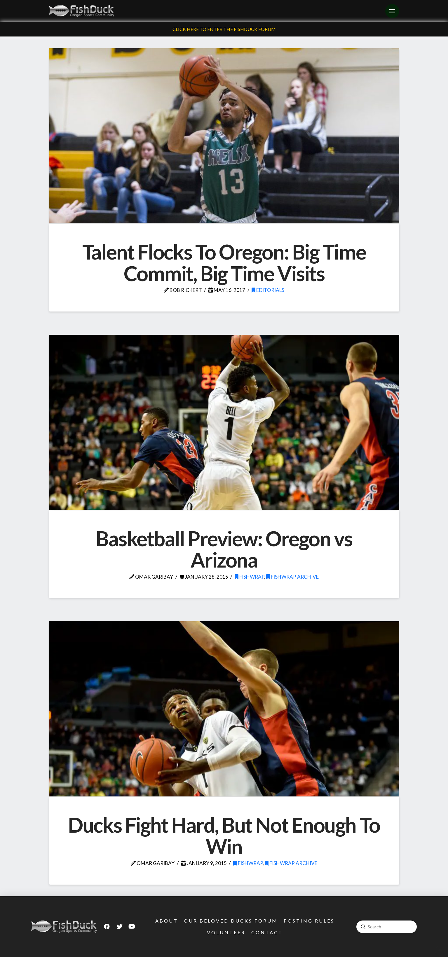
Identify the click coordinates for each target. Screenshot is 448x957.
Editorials (268, 290)
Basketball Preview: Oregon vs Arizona (224, 549)
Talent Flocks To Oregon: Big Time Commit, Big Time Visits (224, 262)
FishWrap (249, 577)
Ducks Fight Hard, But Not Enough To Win (224, 835)
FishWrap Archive (292, 577)
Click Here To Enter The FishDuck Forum (224, 29)
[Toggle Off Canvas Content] (392, 11)
